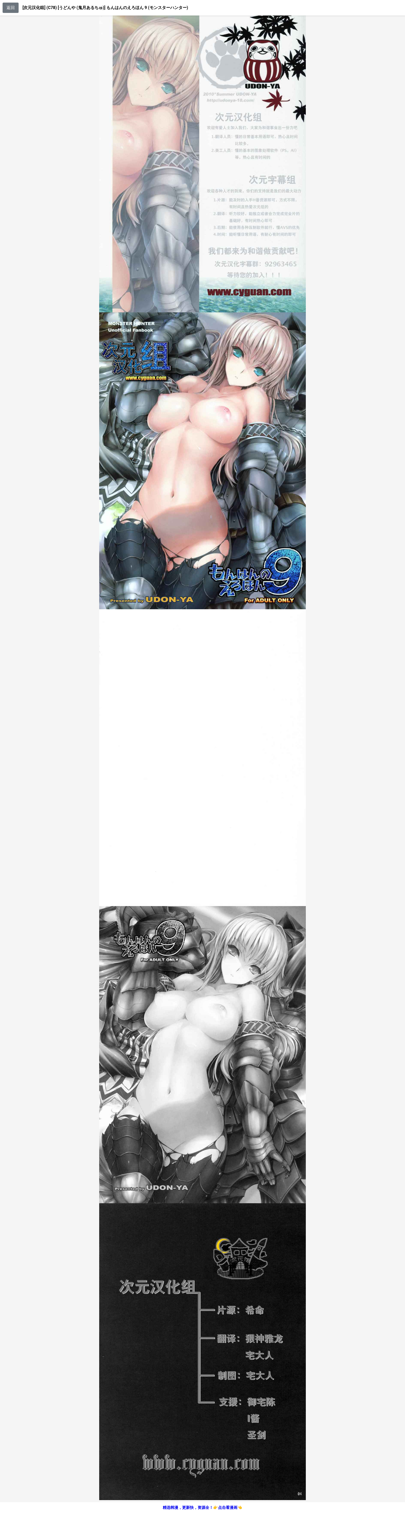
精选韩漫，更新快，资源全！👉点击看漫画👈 (202, 1507)
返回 (10, 7)
